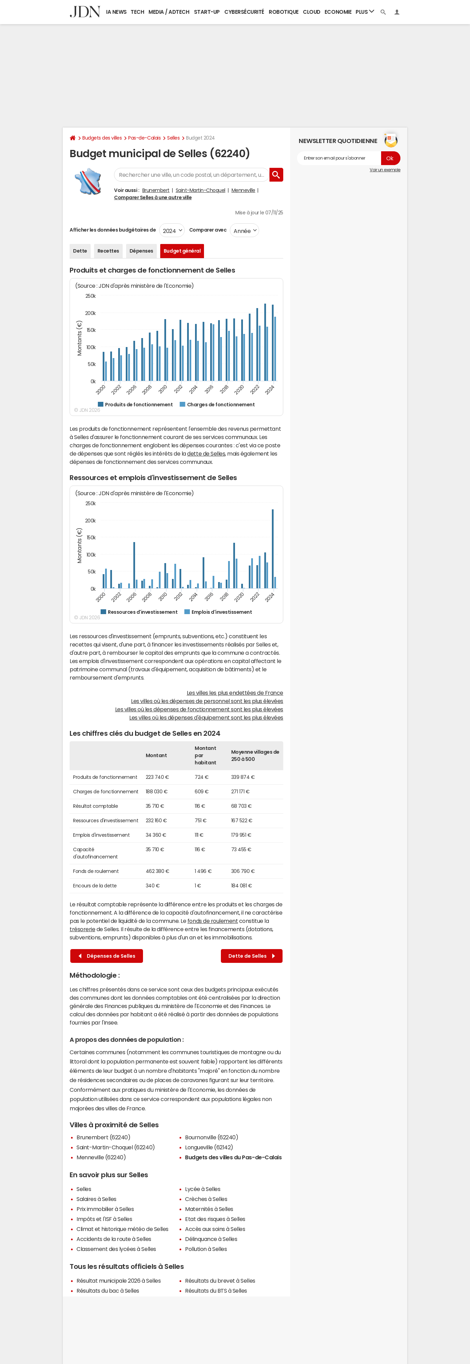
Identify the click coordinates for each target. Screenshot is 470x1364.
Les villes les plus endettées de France (235, 692)
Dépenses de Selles (107, 956)
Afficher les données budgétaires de (113, 229)
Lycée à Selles (202, 1189)
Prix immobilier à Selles (105, 1209)
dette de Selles (206, 453)
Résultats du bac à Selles (107, 1290)
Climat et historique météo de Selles (122, 1229)
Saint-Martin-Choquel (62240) (115, 1147)
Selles (173, 137)
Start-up (207, 11)
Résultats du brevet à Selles (220, 1280)
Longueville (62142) (209, 1147)
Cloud (311, 11)
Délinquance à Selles (211, 1239)
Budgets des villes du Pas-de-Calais (233, 1157)
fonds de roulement (212, 921)
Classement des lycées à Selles (116, 1249)
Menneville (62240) (101, 1157)
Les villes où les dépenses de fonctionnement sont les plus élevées (199, 709)
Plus (365, 11)
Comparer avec (207, 229)
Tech (137, 11)
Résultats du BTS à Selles (216, 1290)
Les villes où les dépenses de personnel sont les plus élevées (207, 701)
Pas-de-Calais (144, 137)
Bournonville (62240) (211, 1137)
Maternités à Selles (209, 1209)
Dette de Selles (251, 956)
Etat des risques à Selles (215, 1219)
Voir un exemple (385, 170)
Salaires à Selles (96, 1199)
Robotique (284, 11)
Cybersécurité (244, 11)
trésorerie (82, 929)
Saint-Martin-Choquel (200, 190)
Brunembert (156, 190)
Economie (338, 11)
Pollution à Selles (206, 1249)
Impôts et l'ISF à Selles (104, 1219)
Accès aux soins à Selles (215, 1229)
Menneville (243, 190)
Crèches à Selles (206, 1199)
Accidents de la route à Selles (113, 1239)
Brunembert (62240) (103, 1137)
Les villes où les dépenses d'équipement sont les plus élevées (206, 717)
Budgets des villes (102, 137)
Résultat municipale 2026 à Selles (118, 1280)
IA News (116, 11)
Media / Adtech (169, 11)
